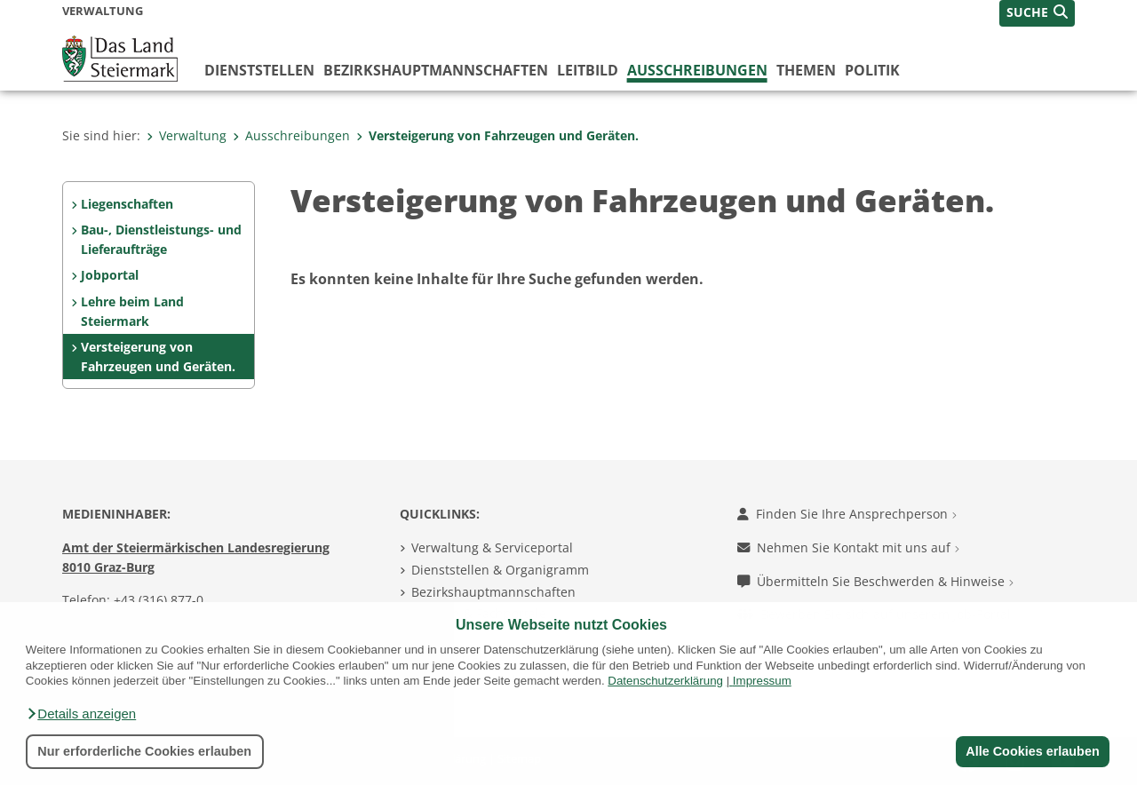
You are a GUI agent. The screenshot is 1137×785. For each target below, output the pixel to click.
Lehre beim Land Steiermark (132, 311)
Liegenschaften (127, 203)
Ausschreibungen (697, 70)
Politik (872, 70)
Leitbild (587, 70)
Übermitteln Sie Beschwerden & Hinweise (875, 581)
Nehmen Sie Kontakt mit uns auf (848, 547)
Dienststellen (259, 70)
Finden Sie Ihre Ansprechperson (847, 513)
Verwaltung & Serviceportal (492, 547)
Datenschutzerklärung (665, 680)
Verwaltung (187, 135)
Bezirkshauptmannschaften (493, 591)
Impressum (762, 680)
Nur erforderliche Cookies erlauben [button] (144, 751)
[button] (81, 714)
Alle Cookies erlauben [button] (1032, 751)
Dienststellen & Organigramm (500, 569)
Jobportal (110, 274)
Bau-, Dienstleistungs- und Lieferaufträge (161, 239)
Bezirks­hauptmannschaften (435, 70)
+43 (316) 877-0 (158, 599)
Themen (806, 70)
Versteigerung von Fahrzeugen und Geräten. (497, 135)
